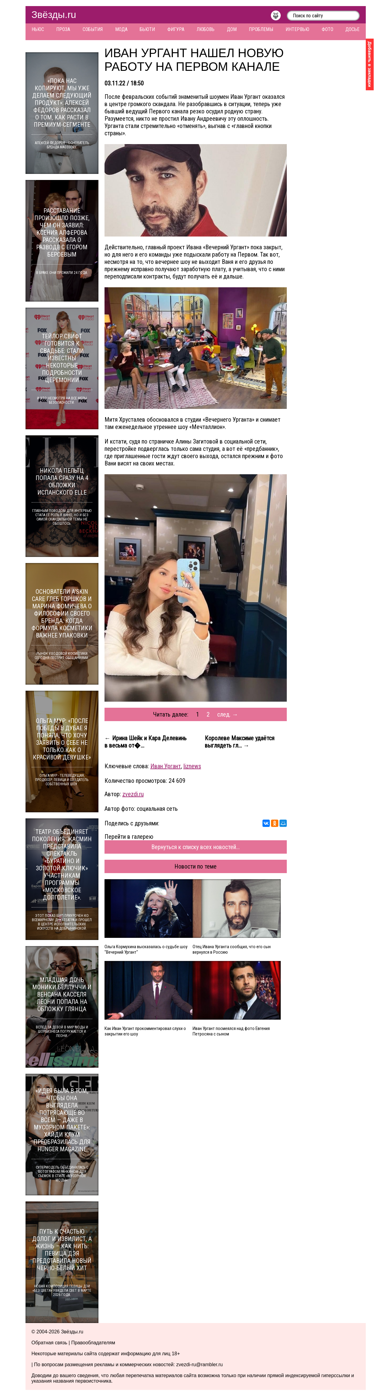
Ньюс (38, 29)
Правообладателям (93, 1342)
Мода (121, 29)
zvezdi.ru (133, 794)
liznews (192, 766)
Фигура (175, 29)
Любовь (205, 29)
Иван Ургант (165, 766)
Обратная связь (49, 1342)
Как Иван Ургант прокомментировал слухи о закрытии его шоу (145, 1031)
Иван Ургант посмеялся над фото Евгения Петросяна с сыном (231, 1031)
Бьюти (147, 29)
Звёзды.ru (54, 14)
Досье (352, 29)
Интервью (297, 29)
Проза (63, 29)
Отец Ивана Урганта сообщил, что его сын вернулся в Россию (232, 949)
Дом (232, 29)
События (93, 29)
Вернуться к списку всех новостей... (195, 847)
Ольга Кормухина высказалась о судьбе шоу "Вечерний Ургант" (146, 949)
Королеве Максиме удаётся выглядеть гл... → (239, 741)
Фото (327, 29)
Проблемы (261, 29)
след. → (227, 714)
